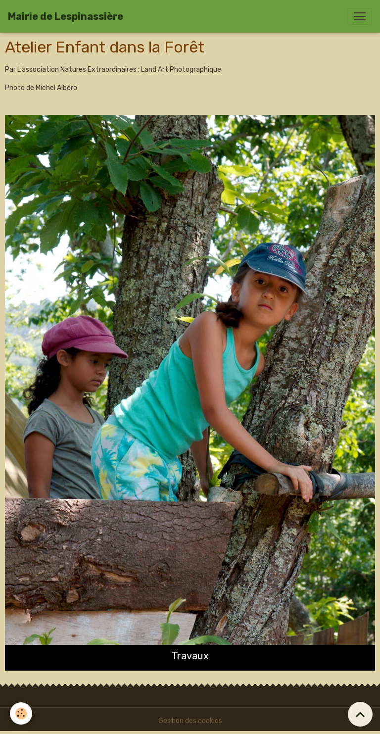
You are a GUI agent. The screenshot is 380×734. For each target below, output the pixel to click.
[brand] (65, 16)
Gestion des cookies (190, 721)
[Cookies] (21, 713)
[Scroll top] (360, 714)
